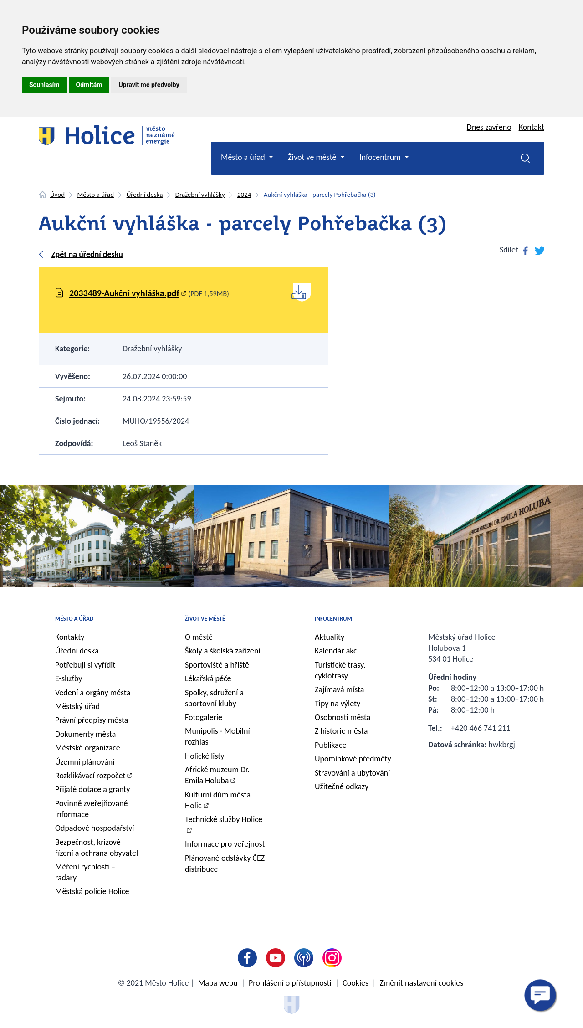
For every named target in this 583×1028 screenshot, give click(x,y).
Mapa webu (218, 983)
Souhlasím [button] (44, 84)
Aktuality (329, 637)
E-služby (68, 678)
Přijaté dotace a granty (92, 789)
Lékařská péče (208, 678)
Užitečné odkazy (341, 786)
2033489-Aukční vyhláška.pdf (124, 293)
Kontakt (531, 127)
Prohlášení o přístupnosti (290, 983)
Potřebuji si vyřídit (85, 665)
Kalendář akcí (337, 651)
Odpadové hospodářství (94, 828)
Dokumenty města (85, 734)
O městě (199, 637)
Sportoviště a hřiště (217, 665)
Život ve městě (205, 618)
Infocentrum (333, 618)
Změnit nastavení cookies (422, 983)
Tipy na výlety (337, 704)
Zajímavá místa (339, 689)
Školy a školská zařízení (222, 651)
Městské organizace (87, 748)
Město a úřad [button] (244, 157)
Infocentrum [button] (381, 157)
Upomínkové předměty (353, 759)
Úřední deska (145, 194)
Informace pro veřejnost (225, 844)
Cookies (355, 983)
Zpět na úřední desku (87, 254)
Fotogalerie (203, 717)
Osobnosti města (342, 717)
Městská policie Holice (92, 891)
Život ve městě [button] (313, 157)
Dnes (489, 127)
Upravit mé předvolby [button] (148, 84)
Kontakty (70, 637)
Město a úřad (95, 194)
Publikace (331, 745)
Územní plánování (84, 762)
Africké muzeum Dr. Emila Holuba (217, 775)
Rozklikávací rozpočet (90, 776)
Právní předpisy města (91, 720)
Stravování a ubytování (352, 773)
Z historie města (341, 731)
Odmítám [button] (89, 84)
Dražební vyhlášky (200, 194)
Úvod (57, 194)
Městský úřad (77, 706)
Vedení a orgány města (92, 693)
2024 (244, 194)
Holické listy (204, 756)
